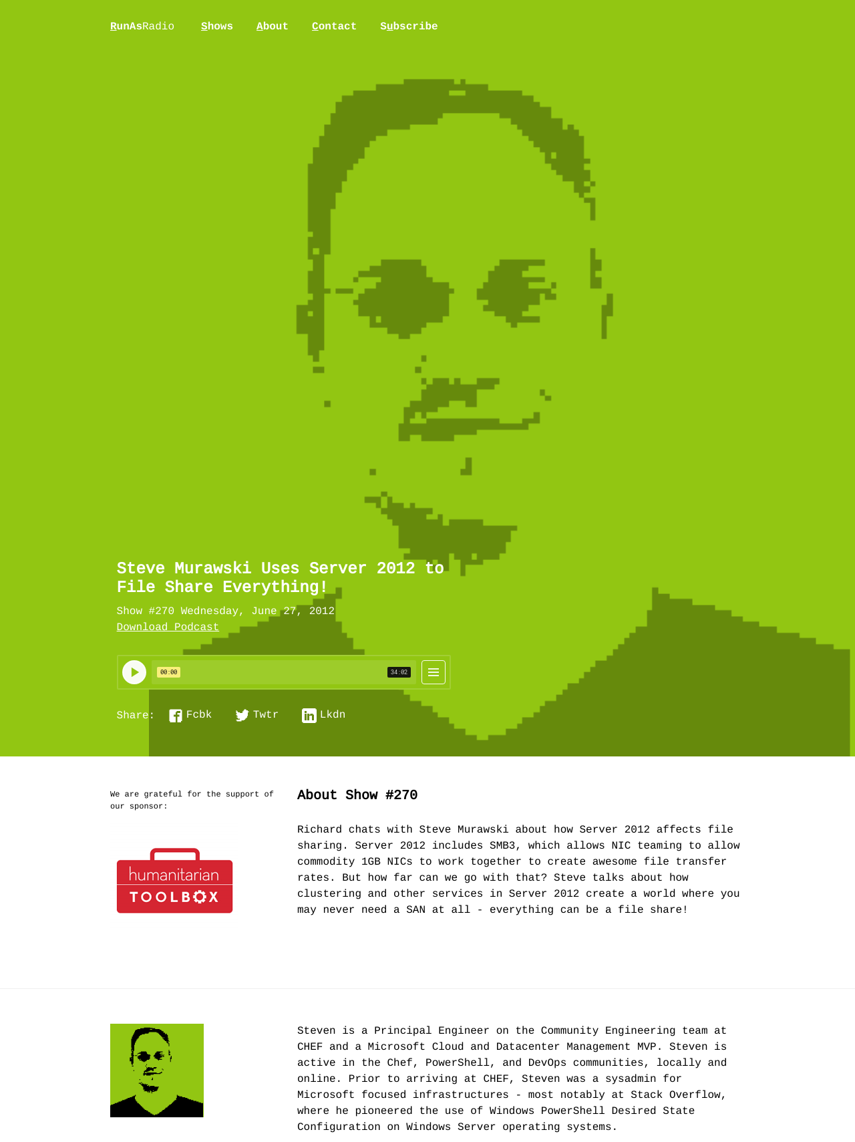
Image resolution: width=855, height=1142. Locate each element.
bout (272, 27)
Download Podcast (168, 628)
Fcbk (199, 716)
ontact (334, 27)
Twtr (266, 716)
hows (217, 27)
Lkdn (332, 716)
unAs (142, 27)
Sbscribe (409, 27)
